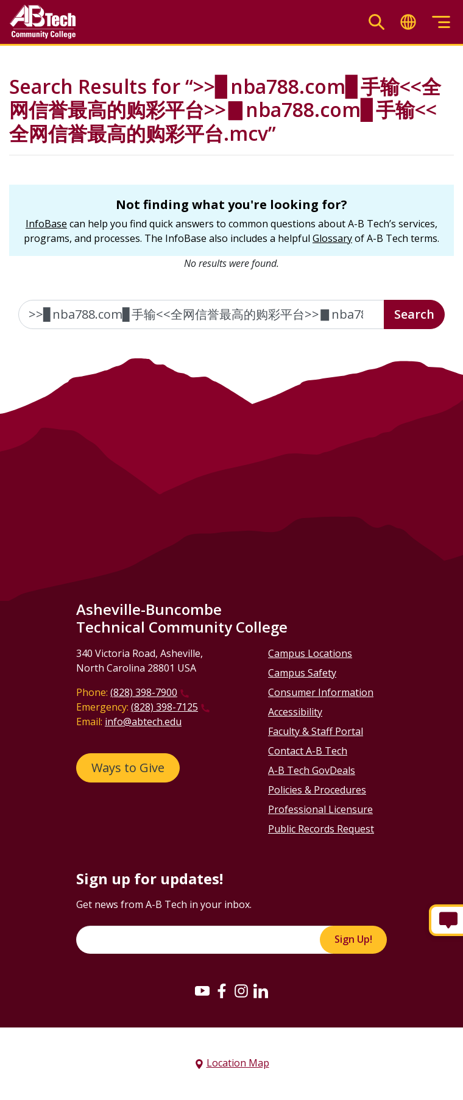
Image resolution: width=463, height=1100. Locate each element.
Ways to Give (127, 767)
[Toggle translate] (408, 22)
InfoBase (46, 223)
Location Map (238, 1063)
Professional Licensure (320, 809)
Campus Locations (310, 653)
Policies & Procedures (317, 790)
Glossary (332, 238)
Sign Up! (353, 939)
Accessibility (295, 712)
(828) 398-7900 (143, 692)
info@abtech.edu (143, 721)
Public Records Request (321, 829)
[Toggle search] (376, 22)
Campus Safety (302, 673)
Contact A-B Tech (307, 751)
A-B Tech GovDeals (311, 770)
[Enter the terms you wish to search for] (201, 314)
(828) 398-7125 (164, 707)
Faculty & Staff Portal (315, 731)
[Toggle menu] (441, 22)
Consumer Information (320, 692)
